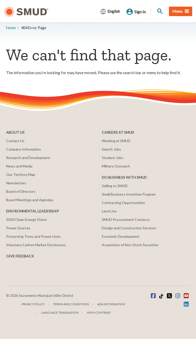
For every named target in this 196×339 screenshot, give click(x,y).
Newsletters (16, 183)
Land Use (109, 211)
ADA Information (111, 304)
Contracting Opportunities (123, 202)
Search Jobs (111, 149)
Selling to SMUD (115, 186)
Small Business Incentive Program (129, 194)
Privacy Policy (33, 304)
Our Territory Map (20, 174)
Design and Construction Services (129, 228)
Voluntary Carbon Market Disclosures (36, 245)
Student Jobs (112, 157)
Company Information (23, 149)
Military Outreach (116, 166)
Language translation (60, 312)
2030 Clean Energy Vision (26, 219)
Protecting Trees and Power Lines (33, 236)
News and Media (19, 166)
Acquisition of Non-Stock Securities (130, 245)
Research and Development (28, 157)
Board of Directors (20, 191)
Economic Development (121, 236)
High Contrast (99, 312)
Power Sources (18, 228)
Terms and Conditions (71, 304)
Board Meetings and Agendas (29, 200)
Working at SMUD (116, 141)
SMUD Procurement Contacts (126, 219)
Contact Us (15, 141)
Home (11, 28)
